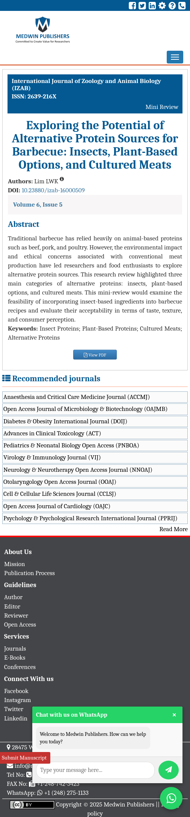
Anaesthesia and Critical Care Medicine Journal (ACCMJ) (76, 396)
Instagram (17, 700)
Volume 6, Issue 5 (37, 204)
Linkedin (15, 718)
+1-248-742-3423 (58, 783)
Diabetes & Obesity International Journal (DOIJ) (65, 421)
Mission (14, 564)
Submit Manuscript (24, 757)
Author (13, 597)
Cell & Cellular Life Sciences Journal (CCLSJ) (59, 493)
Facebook (16, 691)
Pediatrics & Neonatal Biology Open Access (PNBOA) (71, 445)
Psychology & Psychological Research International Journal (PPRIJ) (90, 518)
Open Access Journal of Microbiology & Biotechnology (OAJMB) (85, 408)
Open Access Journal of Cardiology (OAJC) (56, 506)
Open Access (20, 624)
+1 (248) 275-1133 (66, 792)
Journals (15, 648)
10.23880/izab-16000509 (53, 190)
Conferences (20, 667)
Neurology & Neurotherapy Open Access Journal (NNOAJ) (77, 469)
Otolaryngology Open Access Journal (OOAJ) (59, 481)
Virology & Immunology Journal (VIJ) (52, 457)
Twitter (13, 709)
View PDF (95, 355)
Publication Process (29, 573)
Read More (174, 529)
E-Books (14, 657)
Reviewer (16, 615)
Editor (12, 606)
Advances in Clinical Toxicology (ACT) (52, 433)
